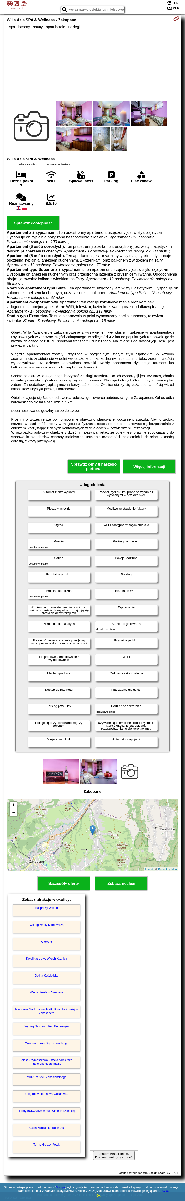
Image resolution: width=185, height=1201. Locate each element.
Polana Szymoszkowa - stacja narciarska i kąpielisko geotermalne (46, 1061)
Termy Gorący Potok (46, 1144)
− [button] (13, 812)
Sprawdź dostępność (33, 223)
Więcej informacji (149, 467)
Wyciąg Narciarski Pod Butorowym (46, 1026)
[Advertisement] (92, 65)
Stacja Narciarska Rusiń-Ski (47, 1127)
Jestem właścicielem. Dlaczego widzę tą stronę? (114, 1155)
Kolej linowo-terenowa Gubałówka (46, 1094)
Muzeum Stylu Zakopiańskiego (46, 1077)
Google (60, 1187)
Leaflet (149, 869)
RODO (165, 1191)
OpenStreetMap (167, 869)
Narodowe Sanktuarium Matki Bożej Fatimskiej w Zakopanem (46, 1011)
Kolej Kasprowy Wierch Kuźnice (46, 958)
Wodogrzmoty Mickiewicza (47, 925)
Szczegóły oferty (63, 883)
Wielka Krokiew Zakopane (46, 992)
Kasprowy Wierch (46, 908)
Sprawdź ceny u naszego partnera (94, 466)
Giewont (46, 941)
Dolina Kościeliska (46, 975)
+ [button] (13, 805)
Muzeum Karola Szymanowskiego (46, 1043)
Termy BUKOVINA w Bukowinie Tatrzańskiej (46, 1111)
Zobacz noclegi (121, 883)
